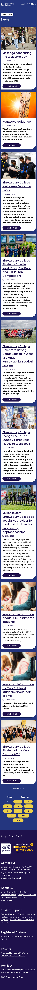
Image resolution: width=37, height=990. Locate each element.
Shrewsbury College (10, 892)
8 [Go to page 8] (18, 811)
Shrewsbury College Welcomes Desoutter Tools (16, 186)
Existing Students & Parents (13, 956)
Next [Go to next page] (23, 815)
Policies (23, 897)
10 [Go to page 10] (11, 815)
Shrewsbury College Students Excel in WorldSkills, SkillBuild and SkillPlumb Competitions (16, 268)
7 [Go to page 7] (7, 811)
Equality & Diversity (10, 897)
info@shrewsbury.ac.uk (11, 878)
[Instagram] (23, 836)
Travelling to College (27, 914)
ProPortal (24, 953)
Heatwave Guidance (16, 122)
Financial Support (8, 914)
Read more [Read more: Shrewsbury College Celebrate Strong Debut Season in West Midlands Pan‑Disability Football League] (12, 399)
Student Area (17, 977)
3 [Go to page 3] (28, 801)
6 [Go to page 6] (28, 806)
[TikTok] (11, 836)
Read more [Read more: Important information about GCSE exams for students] (12, 645)
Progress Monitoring (10, 953)
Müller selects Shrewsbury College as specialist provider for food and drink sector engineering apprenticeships (18, 522)
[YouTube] (3, 836)
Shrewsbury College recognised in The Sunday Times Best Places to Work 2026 (16, 438)
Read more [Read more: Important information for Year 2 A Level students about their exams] (12, 714)
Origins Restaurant (25, 969)
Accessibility (6, 900)
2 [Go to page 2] (17, 801)
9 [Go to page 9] (28, 811)
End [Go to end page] (18, 820)
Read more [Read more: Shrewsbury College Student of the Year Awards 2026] (12, 781)
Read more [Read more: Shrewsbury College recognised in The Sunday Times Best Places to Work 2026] (12, 478)
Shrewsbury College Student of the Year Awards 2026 (16, 750)
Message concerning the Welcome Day (16, 55)
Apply (26, 4)
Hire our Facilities (8, 969)
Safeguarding (8, 917)
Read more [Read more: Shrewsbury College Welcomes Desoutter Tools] (12, 228)
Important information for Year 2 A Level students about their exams (18, 690)
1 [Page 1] (7, 801)
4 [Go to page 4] (7, 806)
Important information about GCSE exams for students (18, 618)
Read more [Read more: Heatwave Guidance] (12, 145)
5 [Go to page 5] (18, 806)
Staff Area (5, 977)
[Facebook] (17, 836)
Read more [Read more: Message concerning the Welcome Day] (12, 86)
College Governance (27, 894)
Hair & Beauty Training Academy (15, 972)
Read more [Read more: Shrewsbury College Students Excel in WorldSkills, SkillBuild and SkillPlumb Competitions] (12, 313)
